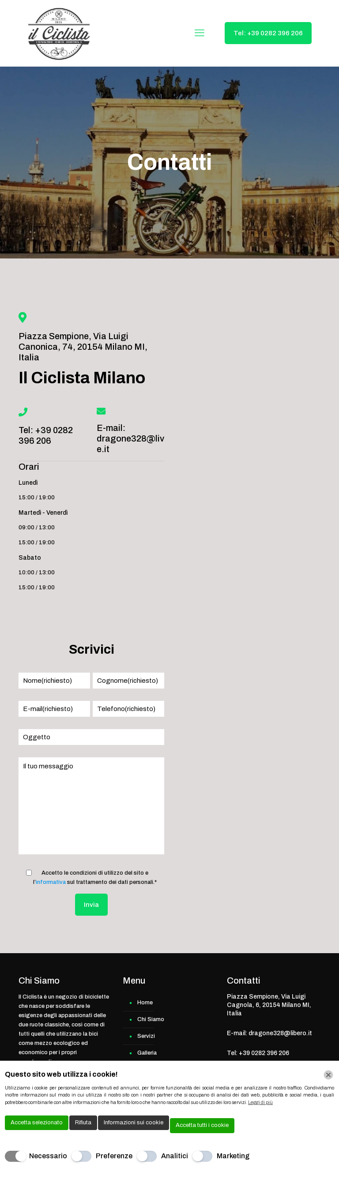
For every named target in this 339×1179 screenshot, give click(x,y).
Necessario (48, 1156)
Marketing (233, 1156)
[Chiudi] (328, 1075)
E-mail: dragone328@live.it (130, 438)
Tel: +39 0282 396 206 (268, 33)
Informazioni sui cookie (133, 1122)
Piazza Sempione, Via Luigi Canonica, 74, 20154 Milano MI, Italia (83, 346)
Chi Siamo (150, 1019)
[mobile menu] (199, 33)
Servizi (146, 1036)
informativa (51, 882)
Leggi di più (260, 1102)
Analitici (174, 1156)
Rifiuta (83, 1122)
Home (145, 1002)
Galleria (147, 1053)
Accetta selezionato (37, 1122)
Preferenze (114, 1156)
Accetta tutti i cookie (202, 1125)
